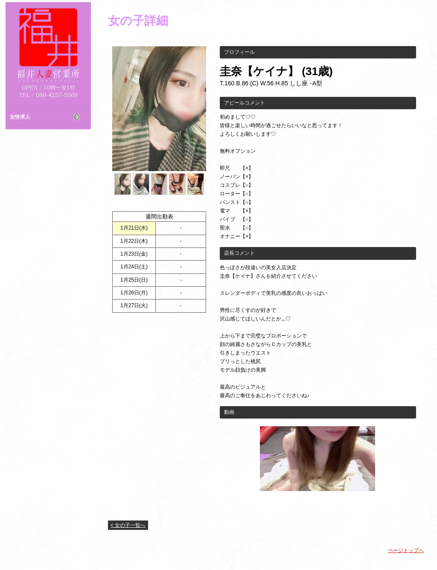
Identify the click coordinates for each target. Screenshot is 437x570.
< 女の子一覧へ (128, 525)
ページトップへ (406, 550)
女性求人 (20, 117)
